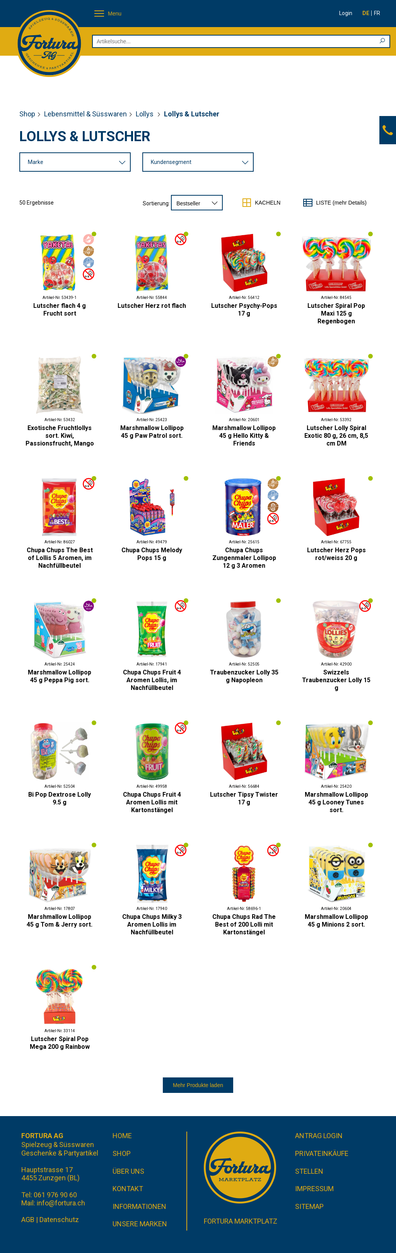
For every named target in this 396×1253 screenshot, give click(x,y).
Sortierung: (156, 203)
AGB (27, 1219)
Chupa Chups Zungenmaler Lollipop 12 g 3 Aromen (244, 557)
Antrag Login (319, 1136)
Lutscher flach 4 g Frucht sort (59, 309)
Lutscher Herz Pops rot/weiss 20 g (336, 554)
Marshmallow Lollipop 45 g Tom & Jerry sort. (59, 920)
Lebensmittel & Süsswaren (85, 114)
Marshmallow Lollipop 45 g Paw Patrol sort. (152, 431)
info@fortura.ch (61, 1203)
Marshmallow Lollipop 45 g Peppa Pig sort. (59, 676)
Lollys (145, 114)
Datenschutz (59, 1219)
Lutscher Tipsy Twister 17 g (244, 798)
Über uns (128, 1171)
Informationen (139, 1206)
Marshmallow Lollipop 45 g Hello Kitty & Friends (244, 435)
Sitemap (309, 1206)
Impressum (314, 1189)
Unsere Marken (140, 1224)
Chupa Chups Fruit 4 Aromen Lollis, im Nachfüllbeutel (152, 680)
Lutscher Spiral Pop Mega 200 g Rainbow (60, 1042)
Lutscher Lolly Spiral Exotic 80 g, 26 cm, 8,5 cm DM (336, 435)
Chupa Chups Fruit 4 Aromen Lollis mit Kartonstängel (152, 802)
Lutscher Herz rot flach (152, 305)
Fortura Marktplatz (240, 1221)
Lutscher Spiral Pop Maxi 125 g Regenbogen (336, 313)
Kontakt (128, 1189)
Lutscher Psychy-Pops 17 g (244, 309)
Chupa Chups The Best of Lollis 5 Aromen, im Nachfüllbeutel (60, 557)
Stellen (309, 1171)
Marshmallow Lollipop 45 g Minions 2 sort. (336, 920)
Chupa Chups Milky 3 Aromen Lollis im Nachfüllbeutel (152, 924)
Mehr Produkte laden (198, 1085)
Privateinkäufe (321, 1153)
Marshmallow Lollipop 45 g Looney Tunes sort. (336, 802)
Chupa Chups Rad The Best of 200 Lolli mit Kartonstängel (244, 924)
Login (345, 13)
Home (122, 1136)
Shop (27, 114)
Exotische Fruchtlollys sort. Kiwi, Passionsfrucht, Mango (60, 435)
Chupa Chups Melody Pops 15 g (151, 554)
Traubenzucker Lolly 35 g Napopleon (244, 676)
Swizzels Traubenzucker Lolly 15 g (336, 680)
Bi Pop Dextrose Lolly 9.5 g (59, 798)
